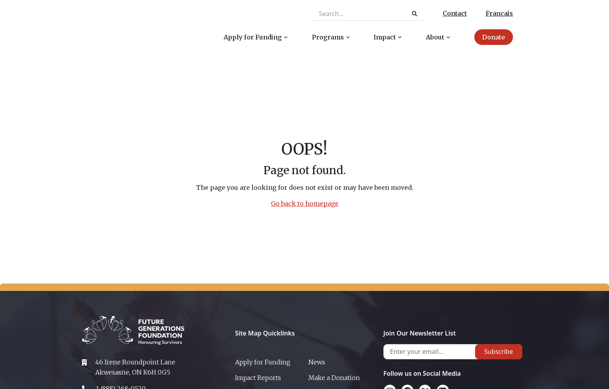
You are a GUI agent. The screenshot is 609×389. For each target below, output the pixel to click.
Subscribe (498, 351)
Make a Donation (334, 378)
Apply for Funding (262, 362)
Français (499, 13)
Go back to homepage (304, 203)
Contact (455, 13)
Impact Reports (258, 378)
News (316, 362)
